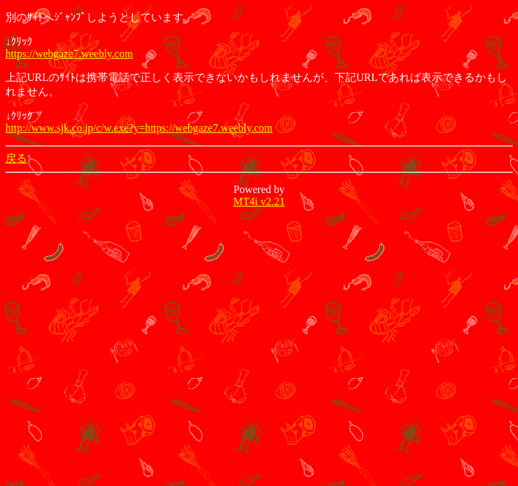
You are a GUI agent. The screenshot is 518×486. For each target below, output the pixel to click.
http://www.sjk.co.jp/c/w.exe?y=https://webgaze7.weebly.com (138, 128)
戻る (16, 158)
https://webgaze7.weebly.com (69, 53)
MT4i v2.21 (259, 201)
